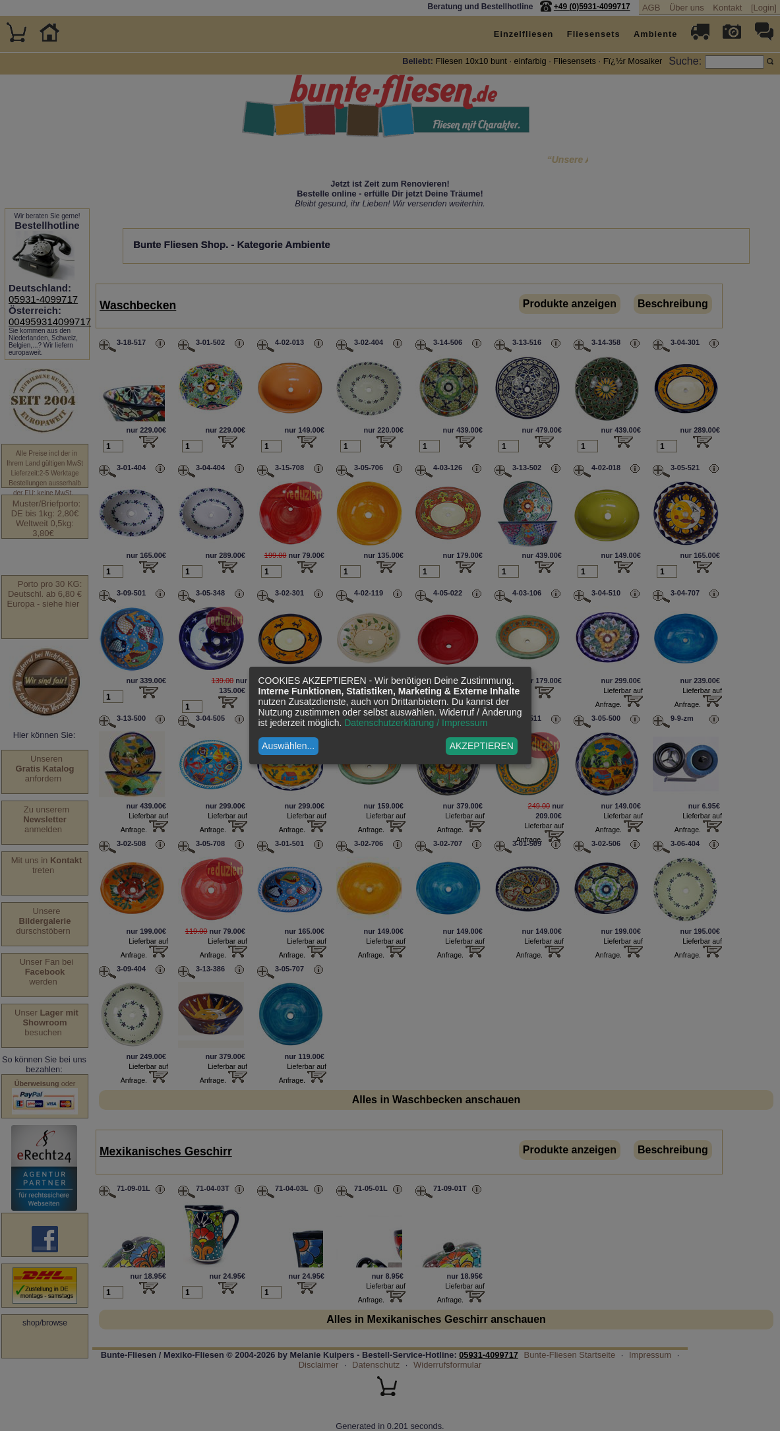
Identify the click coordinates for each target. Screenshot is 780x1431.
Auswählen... (288, 746)
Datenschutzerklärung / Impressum (415, 722)
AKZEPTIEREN (482, 746)
